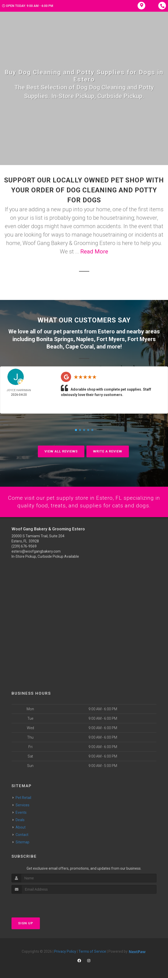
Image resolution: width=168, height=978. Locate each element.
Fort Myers (111, 338)
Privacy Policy (65, 951)
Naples (85, 338)
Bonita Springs (54, 338)
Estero (106, 331)
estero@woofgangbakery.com (36, 551)
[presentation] (39, 903)
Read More (94, 251)
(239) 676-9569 (24, 546)
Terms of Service (92, 951)
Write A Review (107, 450)
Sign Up (25, 923)
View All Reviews (61, 450)
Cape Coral (79, 346)
